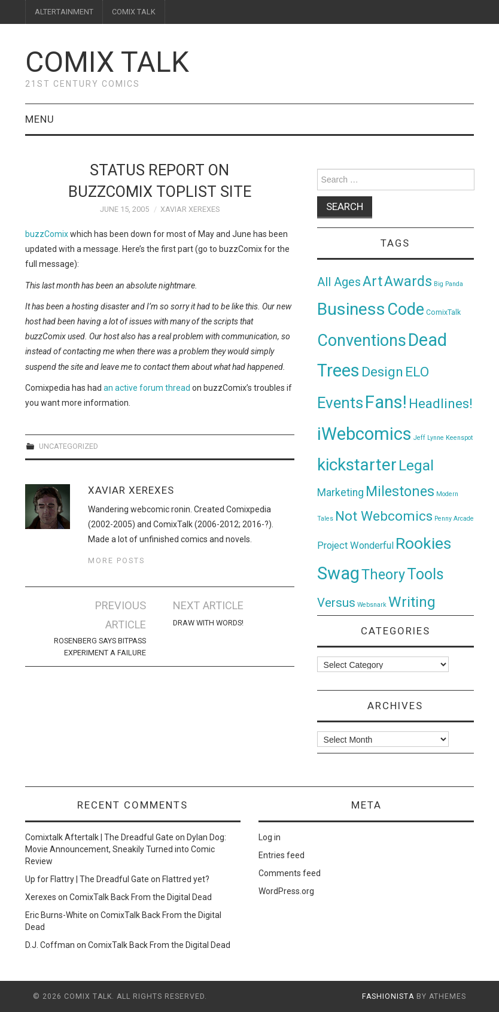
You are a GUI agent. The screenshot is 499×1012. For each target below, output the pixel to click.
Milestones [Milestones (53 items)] (400, 491)
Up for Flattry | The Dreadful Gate (87, 879)
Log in (269, 837)
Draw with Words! (208, 622)
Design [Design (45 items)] (382, 372)
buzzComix (46, 234)
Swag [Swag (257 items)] (338, 573)
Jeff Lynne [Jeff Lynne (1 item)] (428, 438)
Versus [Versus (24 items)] (336, 602)
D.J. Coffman (50, 945)
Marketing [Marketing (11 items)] (340, 493)
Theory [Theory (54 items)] (383, 574)
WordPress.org (286, 891)
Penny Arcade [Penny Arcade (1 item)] (454, 518)
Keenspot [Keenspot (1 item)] (459, 438)
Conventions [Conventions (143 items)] (361, 340)
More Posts (116, 560)
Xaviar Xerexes (190, 209)
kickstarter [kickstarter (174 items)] (357, 465)
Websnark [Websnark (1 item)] (372, 605)
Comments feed (289, 873)
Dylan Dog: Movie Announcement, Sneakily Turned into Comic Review (125, 849)
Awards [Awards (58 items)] (408, 281)
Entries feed (281, 855)
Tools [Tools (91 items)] (425, 574)
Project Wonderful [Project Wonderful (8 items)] (355, 545)
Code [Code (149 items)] (405, 309)
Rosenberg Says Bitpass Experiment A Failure (100, 646)
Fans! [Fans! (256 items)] (386, 402)
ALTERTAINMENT (64, 11)
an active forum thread (147, 388)
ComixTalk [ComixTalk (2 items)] (443, 312)
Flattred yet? (185, 879)
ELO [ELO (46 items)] (417, 372)
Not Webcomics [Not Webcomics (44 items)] (384, 516)
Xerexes (40, 897)
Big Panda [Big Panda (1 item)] (448, 284)
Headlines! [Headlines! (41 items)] (441, 403)
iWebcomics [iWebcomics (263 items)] (364, 434)
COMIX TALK (134, 11)
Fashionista (388, 996)
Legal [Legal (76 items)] (416, 465)
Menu (39, 119)
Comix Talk (107, 62)
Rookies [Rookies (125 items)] (423, 543)
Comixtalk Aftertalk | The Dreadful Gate (99, 837)
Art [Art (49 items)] (372, 281)
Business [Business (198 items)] (351, 309)
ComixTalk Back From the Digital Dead (140, 897)
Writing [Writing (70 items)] (412, 601)
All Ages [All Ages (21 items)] (339, 282)
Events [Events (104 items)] (340, 403)
